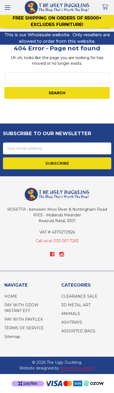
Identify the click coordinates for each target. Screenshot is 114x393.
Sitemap (12, 336)
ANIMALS (70, 313)
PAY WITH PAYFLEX (23, 319)
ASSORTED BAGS (78, 331)
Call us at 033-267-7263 (57, 240)
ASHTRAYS (71, 322)
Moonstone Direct (77, 368)
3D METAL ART (75, 305)
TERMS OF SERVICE (24, 328)
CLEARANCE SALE (79, 296)
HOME (10, 296)
